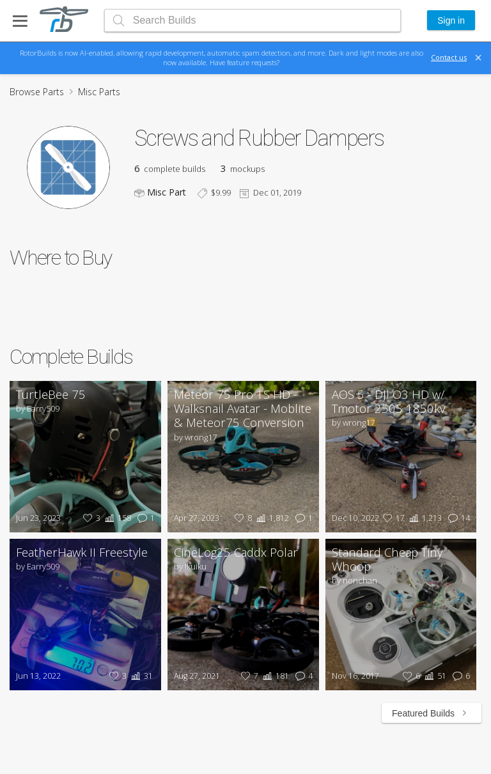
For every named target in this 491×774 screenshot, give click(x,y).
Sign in (451, 20)
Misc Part (166, 192)
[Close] (478, 57)
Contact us (449, 57)
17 (392, 518)
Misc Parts (99, 92)
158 (116, 518)
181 (274, 675)
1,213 (424, 518)
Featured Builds (431, 713)
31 (141, 675)
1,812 (271, 518)
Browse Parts (37, 92)
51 (434, 675)
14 (458, 518)
